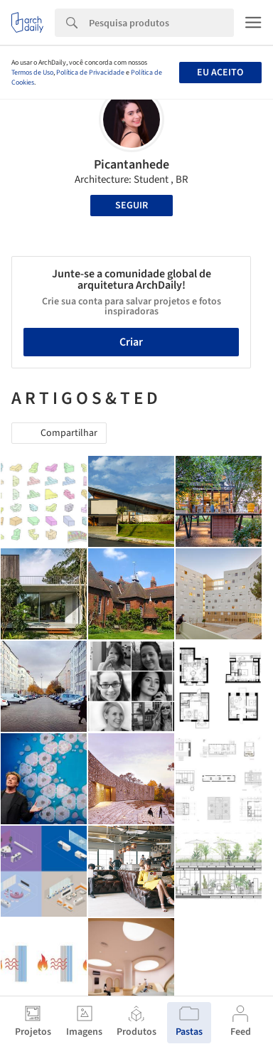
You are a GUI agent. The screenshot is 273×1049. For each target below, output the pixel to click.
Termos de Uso (32, 73)
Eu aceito (220, 72)
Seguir (131, 205)
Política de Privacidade (90, 73)
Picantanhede (131, 165)
